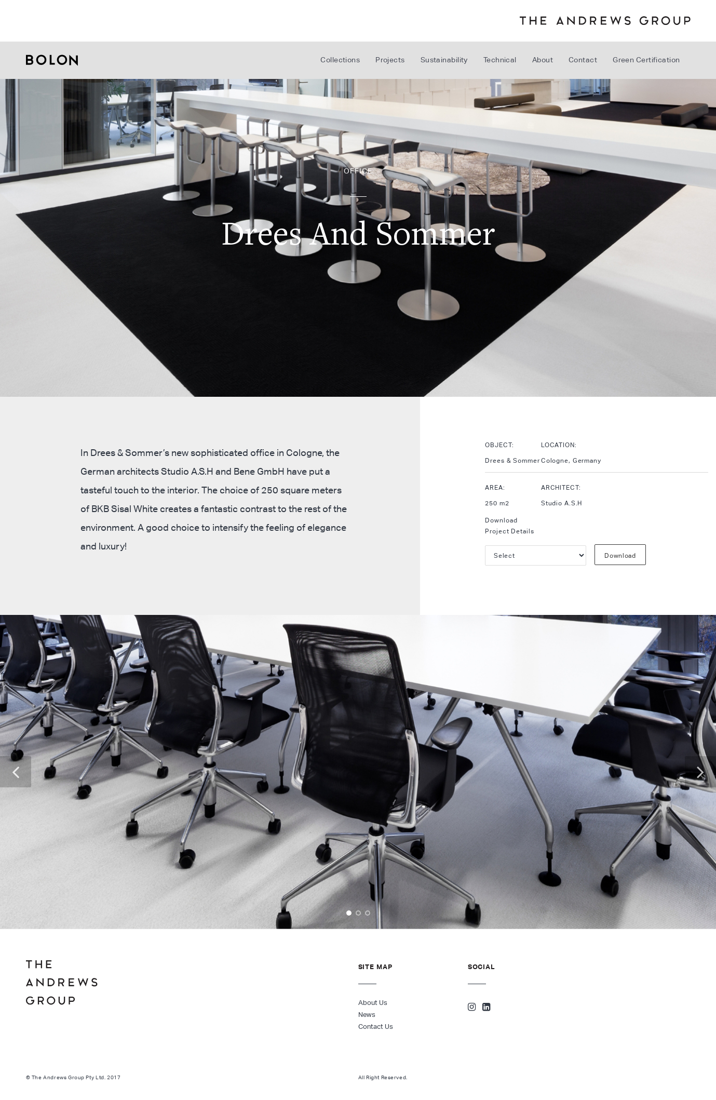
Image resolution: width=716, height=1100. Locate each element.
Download (620, 555)
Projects (390, 59)
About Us (372, 1003)
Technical (500, 59)
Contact (583, 59)
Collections (340, 59)
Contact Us (375, 1026)
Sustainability (444, 59)
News (366, 1014)
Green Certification (646, 59)
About (542, 59)
